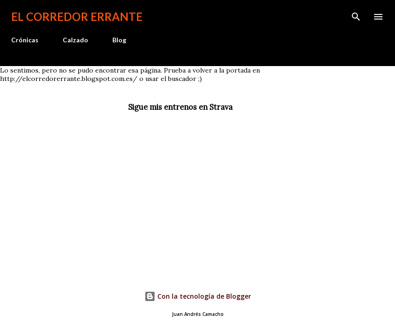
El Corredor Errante (76, 16)
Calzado (75, 40)
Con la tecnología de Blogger (197, 296)
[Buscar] (356, 16)
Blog (119, 40)
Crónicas (25, 40)
